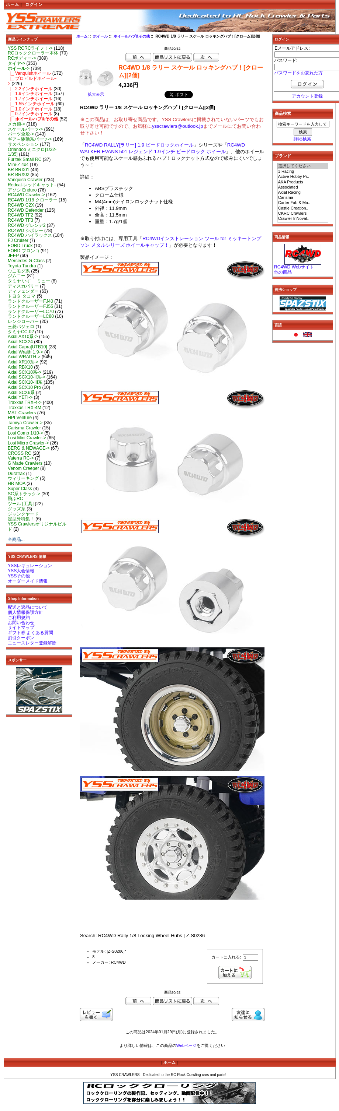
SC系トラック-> (24, 493)
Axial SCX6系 (21, 392)
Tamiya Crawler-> (25, 422)
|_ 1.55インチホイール (31, 103)
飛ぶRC (15, 498)
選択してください (302, 166)
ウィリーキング (23, 478)
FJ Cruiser (18, 240)
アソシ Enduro (22, 190)
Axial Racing (302, 192)
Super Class (20, 488)
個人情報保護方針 (25, 612)
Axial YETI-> (20, 397)
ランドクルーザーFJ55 (30, 306)
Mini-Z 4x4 (18, 164)
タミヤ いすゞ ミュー (29, 281)
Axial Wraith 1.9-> (25, 352)
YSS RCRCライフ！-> (30, 48)
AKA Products (302, 182)
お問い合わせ (21, 622)
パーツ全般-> (21, 134)
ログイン (34, 4)
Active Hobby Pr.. (302, 176)
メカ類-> (16, 124)
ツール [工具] (21, 503)
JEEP (13, 255)
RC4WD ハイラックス (30, 235)
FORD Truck (20, 245)
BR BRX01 (18, 169)
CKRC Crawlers (302, 213)
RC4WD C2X (21, 205)
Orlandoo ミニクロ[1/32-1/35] (32, 152)
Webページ (186, 1045)
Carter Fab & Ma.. (302, 202)
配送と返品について (28, 607)
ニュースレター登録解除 (32, 643)
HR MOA (16, 483)
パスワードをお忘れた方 (298, 72)
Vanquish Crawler (25, 179)
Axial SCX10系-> (24, 372)
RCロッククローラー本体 (33, 53)
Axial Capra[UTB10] (27, 346)
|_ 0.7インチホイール (30, 113)
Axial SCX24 (20, 341)
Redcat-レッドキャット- (32, 184)
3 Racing (302, 171)
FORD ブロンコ (23, 250)
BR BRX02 (18, 174)
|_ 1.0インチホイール (30, 109)
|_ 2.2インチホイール (30, 88)
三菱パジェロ (21, 326)
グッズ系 (16, 508)
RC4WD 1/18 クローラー (33, 200)
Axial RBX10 (20, 367)
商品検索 (283, 113)
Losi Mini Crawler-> (27, 437)
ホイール (100, 36)
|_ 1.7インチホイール (30, 98)
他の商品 (283, 272)
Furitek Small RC (24, 159)
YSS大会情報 (21, 570)
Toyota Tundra (22, 265)
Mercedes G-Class (26, 260)
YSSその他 (19, 576)
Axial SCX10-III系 (25, 382)
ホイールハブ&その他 (132, 36)
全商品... (16, 539)
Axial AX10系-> (23, 336)
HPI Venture (20, 417)
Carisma (302, 197)
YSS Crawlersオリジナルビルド (37, 526)
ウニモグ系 (19, 271)
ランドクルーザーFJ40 (30, 301)
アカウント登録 (307, 96)
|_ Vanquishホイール (29, 73)
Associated (302, 187)
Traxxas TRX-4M (24, 407)
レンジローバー (23, 321)
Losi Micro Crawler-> (28, 443)
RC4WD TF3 (20, 220)
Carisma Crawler (24, 427)
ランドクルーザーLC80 (31, 316)
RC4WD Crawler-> (26, 194)
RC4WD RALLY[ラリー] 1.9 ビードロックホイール (139, 145)
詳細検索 (302, 138)
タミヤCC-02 (21, 331)
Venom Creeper (23, 468)
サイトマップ (21, 627)
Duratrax (16, 473)
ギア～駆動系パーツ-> (30, 139)
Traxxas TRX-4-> (25, 402)
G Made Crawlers (25, 463)
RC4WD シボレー (25, 230)
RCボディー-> (22, 58)
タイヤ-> (16, 63)
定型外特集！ (21, 518)
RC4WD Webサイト (294, 267)
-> (19, 68)
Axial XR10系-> (23, 362)
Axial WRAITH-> (24, 356)
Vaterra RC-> (21, 458)
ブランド (283, 156)
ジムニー (16, 275)
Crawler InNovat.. (302, 218)
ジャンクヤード (23, 514)
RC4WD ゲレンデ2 (26, 225)
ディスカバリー (23, 286)
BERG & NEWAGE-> (28, 448)
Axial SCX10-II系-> (26, 377)
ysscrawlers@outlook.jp (177, 126)
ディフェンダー (23, 291)
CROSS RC (19, 453)
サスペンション (23, 144)
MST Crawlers (22, 412)
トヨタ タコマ (21, 296)
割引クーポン (21, 637)
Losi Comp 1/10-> (25, 433)
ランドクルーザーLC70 (31, 311)
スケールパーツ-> (25, 129)
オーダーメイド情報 (28, 581)
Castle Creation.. (302, 208)
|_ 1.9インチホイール (30, 93)
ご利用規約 (19, 617)
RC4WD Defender (26, 210)
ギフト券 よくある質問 (30, 632)
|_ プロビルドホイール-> (32, 81)
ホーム (12, 4)
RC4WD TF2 (20, 215)
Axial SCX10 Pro (24, 387)
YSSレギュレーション (30, 565)
